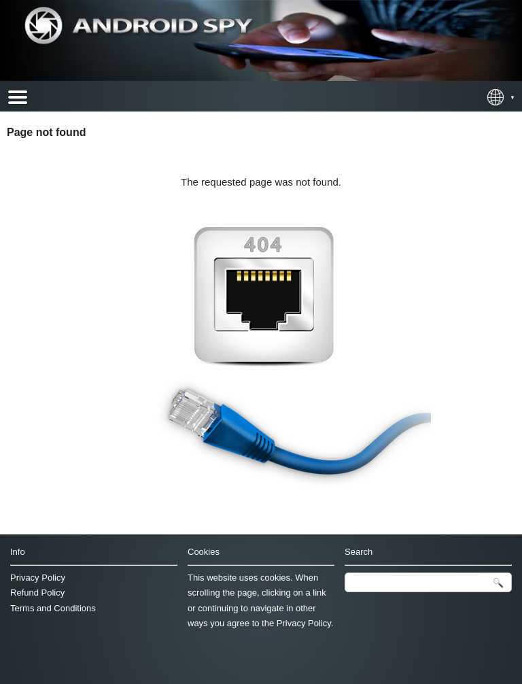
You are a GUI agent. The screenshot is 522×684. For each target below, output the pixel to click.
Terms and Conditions (53, 608)
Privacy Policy (37, 577)
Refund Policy (37, 592)
